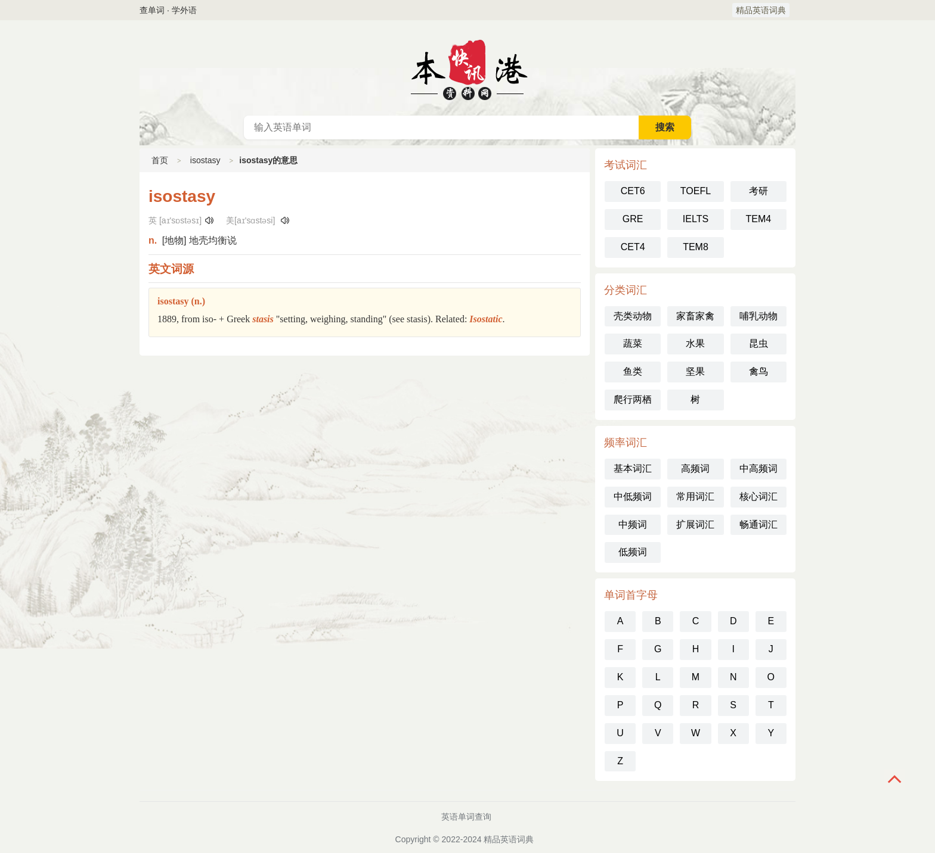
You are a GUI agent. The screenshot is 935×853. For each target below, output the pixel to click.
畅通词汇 (758, 524)
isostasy (205, 160)
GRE (633, 219)
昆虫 (758, 343)
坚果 (695, 371)
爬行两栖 (633, 399)
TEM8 (695, 247)
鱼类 (632, 371)
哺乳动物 (758, 316)
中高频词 (758, 468)
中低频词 (633, 496)
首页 (159, 160)
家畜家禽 (695, 316)
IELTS (695, 219)
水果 (695, 343)
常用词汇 (695, 496)
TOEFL (695, 191)
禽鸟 (758, 371)
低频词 (632, 552)
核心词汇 (758, 496)
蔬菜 (632, 343)
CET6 (633, 191)
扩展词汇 (695, 524)
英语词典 (467, 68)
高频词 (695, 468)
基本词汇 (633, 468)
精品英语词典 (761, 10)
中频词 (632, 524)
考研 (758, 191)
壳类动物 (633, 316)
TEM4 (758, 219)
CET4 (633, 247)
